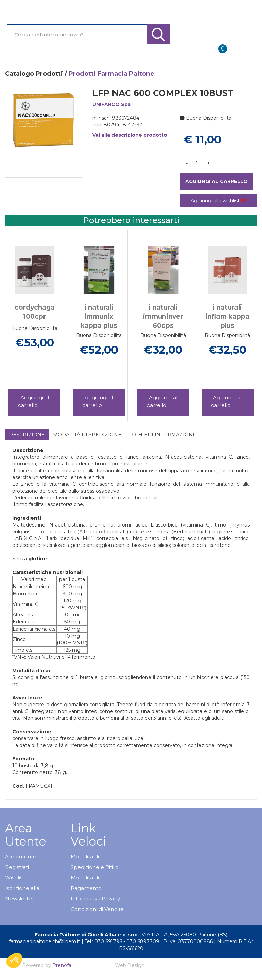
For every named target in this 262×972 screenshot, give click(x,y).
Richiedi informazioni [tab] (161, 435)
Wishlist (14, 877)
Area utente (20, 856)
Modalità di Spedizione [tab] (87, 435)
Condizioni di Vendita (97, 909)
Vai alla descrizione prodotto (129, 135)
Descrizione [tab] (27, 435)
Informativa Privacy (95, 898)
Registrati (17, 867)
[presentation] (20, 317)
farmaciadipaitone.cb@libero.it (44, 941)
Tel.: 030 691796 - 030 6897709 (122, 941)
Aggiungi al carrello (216, 181)
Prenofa (61, 965)
